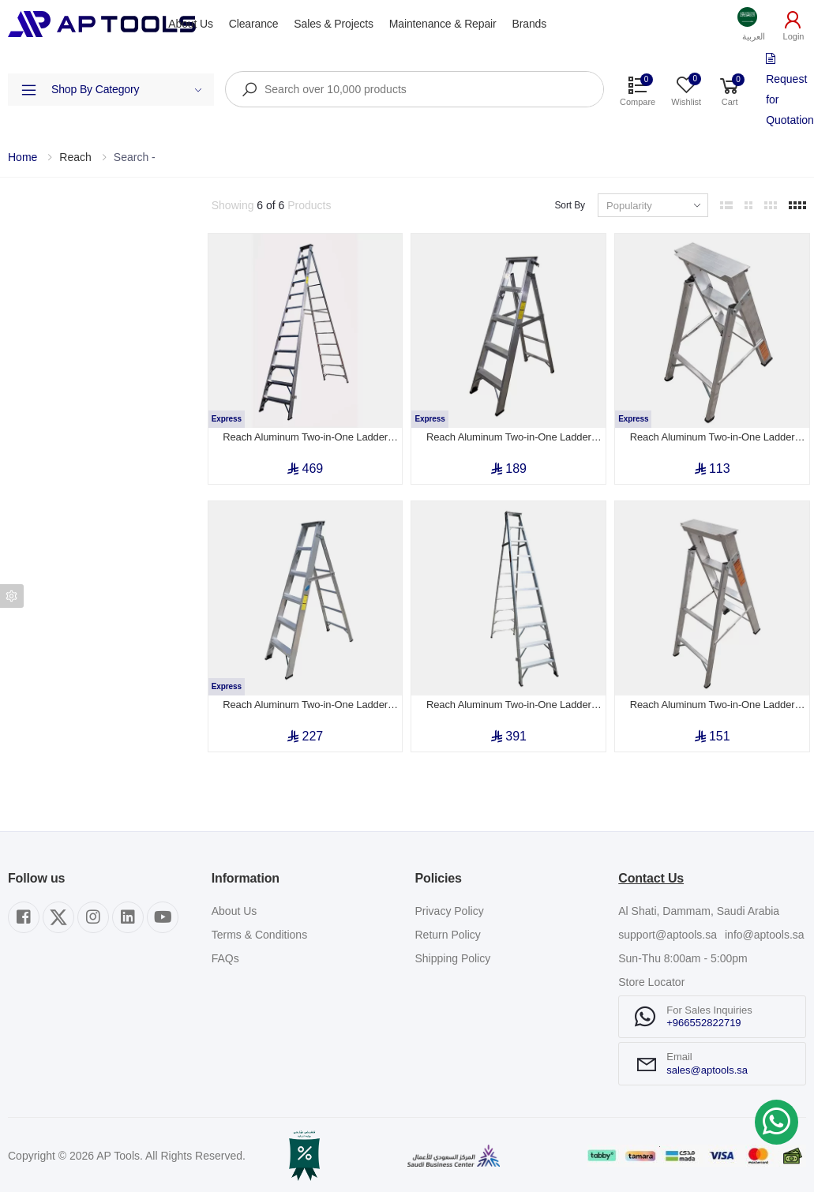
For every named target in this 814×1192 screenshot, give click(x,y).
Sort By (569, 205)
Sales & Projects (333, 23)
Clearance (254, 23)
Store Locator (651, 982)
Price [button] (20, 346)
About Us (190, 23)
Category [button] (30, 256)
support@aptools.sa (667, 934)
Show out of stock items (87, 396)
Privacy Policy (449, 911)
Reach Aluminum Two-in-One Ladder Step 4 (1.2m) (712, 705)
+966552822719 (703, 1023)
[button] (753, 24)
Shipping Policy (453, 958)
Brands (529, 23)
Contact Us (651, 878)
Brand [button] (22, 301)
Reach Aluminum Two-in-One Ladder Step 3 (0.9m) (712, 437)
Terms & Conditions (259, 934)
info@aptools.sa (765, 934)
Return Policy (448, 934)
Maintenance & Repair (443, 23)
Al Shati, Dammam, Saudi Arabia (698, 911)
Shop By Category (126, 89)
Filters (22, 205)
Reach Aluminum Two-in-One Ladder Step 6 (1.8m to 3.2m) (305, 705)
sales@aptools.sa (707, 1070)
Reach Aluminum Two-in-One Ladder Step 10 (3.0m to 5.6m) (508, 705)
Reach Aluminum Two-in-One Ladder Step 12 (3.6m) (305, 437)
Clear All (178, 205)
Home (22, 157)
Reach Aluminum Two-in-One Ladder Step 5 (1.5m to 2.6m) (508, 437)
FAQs (225, 958)
